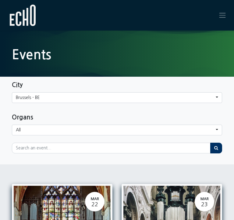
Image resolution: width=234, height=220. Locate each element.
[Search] (216, 148)
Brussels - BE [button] (28, 97)
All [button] (18, 130)
